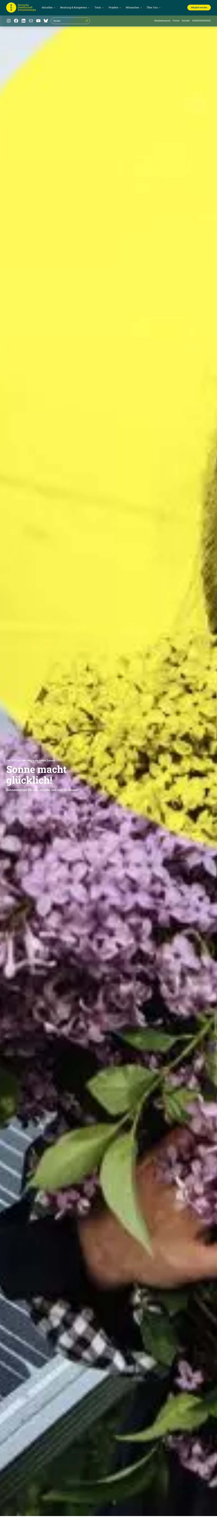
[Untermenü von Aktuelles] (48, 7)
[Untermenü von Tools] (99, 7)
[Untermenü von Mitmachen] (133, 7)
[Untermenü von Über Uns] (153, 7)
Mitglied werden (199, 7)
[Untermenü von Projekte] (114, 7)
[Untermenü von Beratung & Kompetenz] (74, 7)
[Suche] (87, 21)
